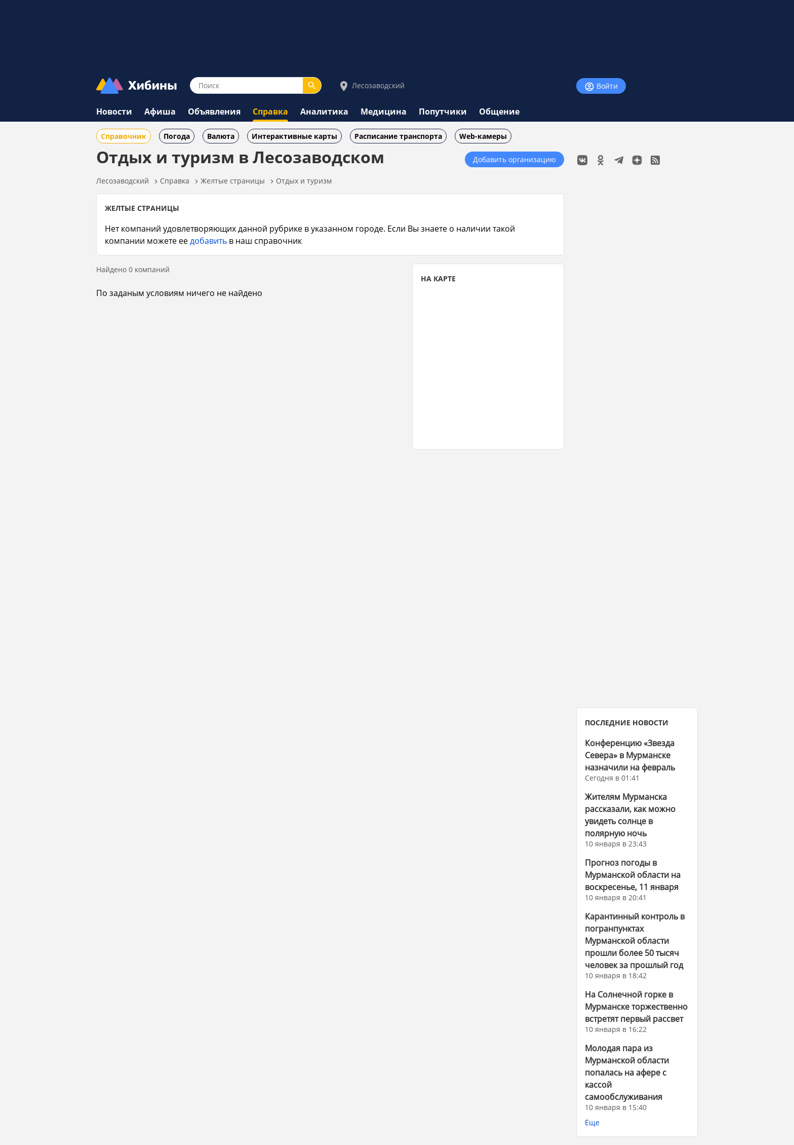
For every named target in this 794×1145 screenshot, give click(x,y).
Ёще (592, 1122)
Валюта (220, 136)
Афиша (160, 111)
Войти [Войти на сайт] (601, 86)
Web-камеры (483, 136)
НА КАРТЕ (438, 278)
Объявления (214, 111)
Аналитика (324, 111)
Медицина (384, 111)
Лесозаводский (371, 86)
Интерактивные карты (294, 136)
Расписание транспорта (398, 136)
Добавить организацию (514, 159)
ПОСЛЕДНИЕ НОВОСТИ (626, 722)
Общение (499, 111)
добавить (208, 240)
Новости (114, 111)
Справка (270, 111)
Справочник (123, 136)
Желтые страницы (233, 181)
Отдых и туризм (304, 181)
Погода (177, 136)
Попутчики (443, 111)
